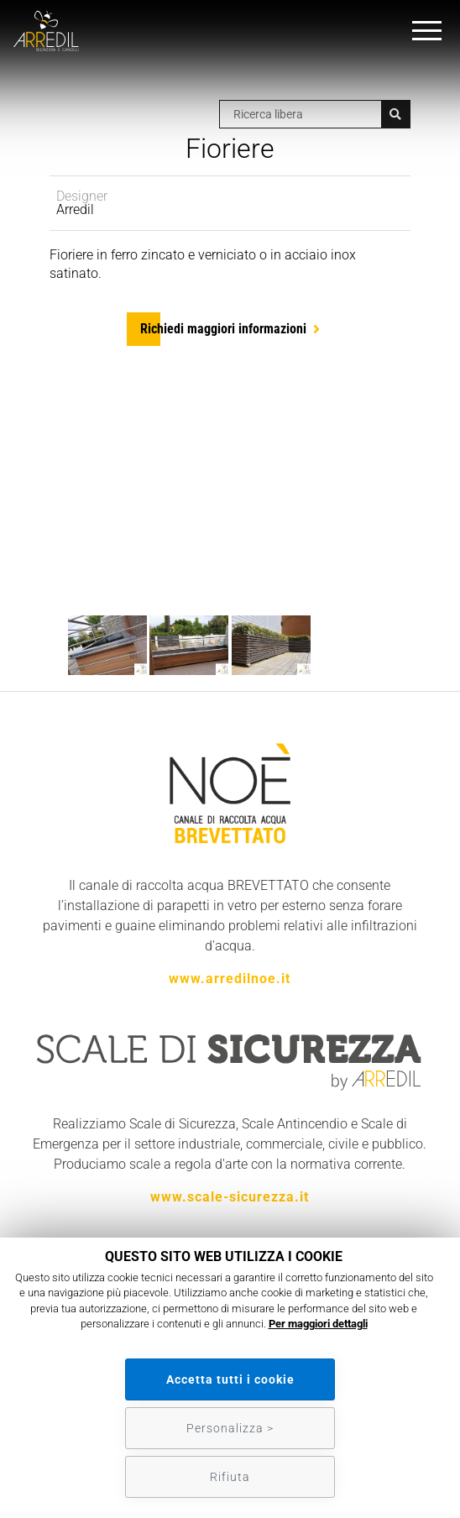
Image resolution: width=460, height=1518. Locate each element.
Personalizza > (230, 1428)
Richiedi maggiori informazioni (223, 329)
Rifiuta (230, 1477)
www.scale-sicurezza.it (229, 1197)
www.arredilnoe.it (229, 979)
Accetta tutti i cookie (230, 1379)
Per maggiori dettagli (318, 1323)
